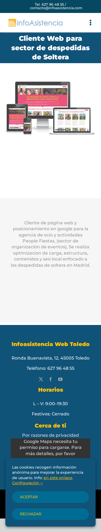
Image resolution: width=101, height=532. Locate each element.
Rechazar (30, 513)
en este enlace (58, 477)
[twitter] (41, 379)
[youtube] (60, 379)
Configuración (27, 482)
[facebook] (50, 379)
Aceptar (29, 496)
